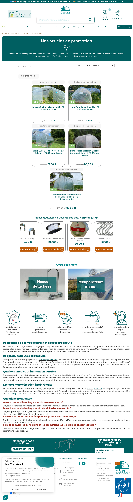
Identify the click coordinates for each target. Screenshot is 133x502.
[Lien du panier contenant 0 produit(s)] (117, 14)
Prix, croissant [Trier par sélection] (100, 65)
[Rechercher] (66, 20)
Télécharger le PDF (23, 449)
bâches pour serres (48, 359)
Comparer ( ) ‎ (29, 76)
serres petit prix (94, 388)
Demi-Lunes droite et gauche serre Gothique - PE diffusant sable (84, 153)
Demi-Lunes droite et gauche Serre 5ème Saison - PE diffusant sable (66, 197)
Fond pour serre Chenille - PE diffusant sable (84, 108)
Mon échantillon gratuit (105, 451)
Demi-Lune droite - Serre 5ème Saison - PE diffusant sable (48, 152)
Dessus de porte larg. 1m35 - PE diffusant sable (48, 108)
